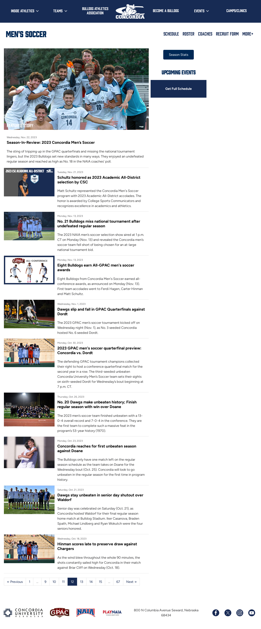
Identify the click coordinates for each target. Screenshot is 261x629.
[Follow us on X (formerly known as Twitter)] (228, 611)
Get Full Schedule (173, 89)
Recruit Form (227, 33)
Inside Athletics (22, 10)
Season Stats (173, 55)
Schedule (171, 33)
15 (100, 579)
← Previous (15, 579)
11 (63, 579)
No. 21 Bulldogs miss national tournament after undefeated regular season (97, 220)
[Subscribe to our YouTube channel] (251, 611)
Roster (188, 33)
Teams (58, 10)
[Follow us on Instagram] (240, 611)
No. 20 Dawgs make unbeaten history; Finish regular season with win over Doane (95, 401)
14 (91, 579)
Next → (131, 579)
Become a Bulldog (166, 10)
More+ (247, 33)
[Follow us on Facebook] (216, 611)
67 (118, 579)
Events (199, 10)
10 (54, 579)
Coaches (205, 33)
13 (81, 579)
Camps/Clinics (236, 10)
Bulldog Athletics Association (95, 10)
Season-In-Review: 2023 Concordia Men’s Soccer (51, 139)
